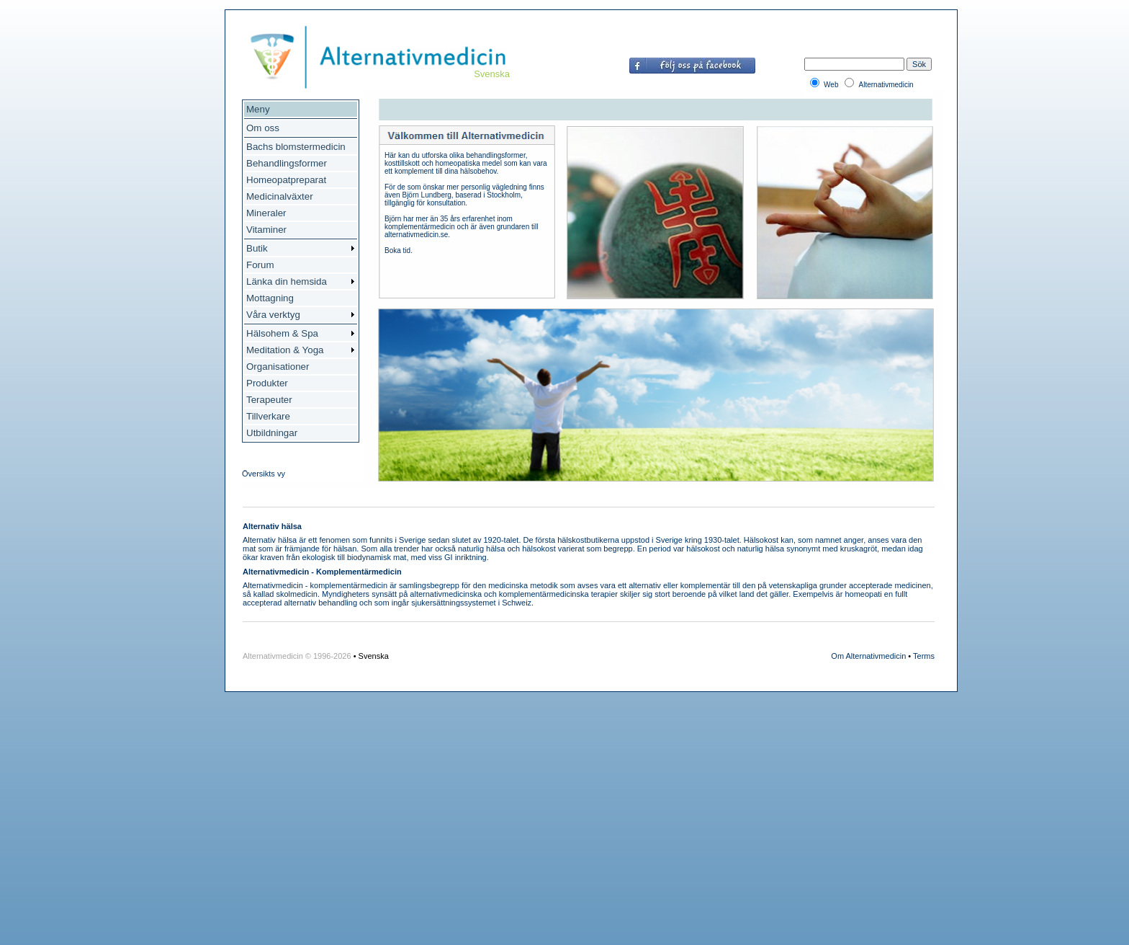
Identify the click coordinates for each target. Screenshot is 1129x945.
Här (390, 155)
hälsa (287, 540)
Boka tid (397, 250)
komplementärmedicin (349, 585)
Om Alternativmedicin (868, 656)
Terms (924, 656)
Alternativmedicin (273, 585)
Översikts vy (263, 473)
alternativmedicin (439, 594)
